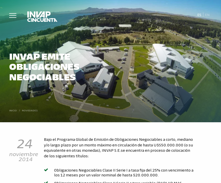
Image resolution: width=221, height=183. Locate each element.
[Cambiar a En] (207, 15)
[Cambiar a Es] (199, 15)
